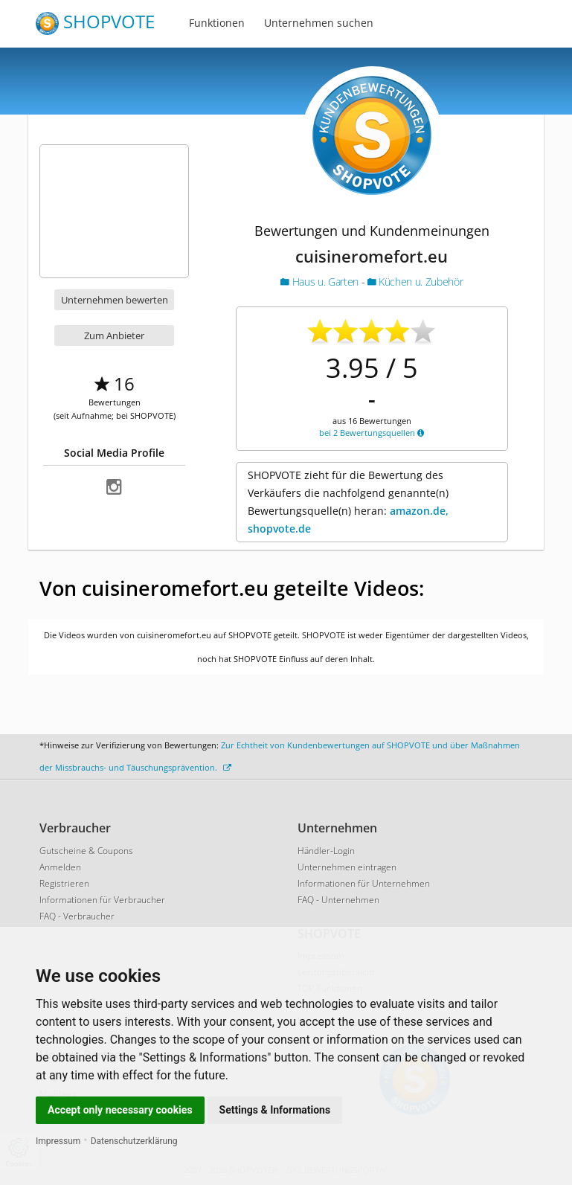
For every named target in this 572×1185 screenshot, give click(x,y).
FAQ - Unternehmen (338, 899)
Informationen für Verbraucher (102, 899)
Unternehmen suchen (318, 23)
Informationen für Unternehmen (364, 883)
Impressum (58, 1141)
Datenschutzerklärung (134, 1141)
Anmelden (60, 867)
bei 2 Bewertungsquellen (371, 432)
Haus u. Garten (320, 281)
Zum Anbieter (114, 335)
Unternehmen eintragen (347, 867)
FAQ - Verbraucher (77, 916)
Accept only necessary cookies (120, 1110)
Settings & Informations (275, 1110)
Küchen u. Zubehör (415, 281)
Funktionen (217, 23)
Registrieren (64, 883)
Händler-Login (326, 850)
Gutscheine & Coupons (86, 850)
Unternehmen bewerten (114, 299)
